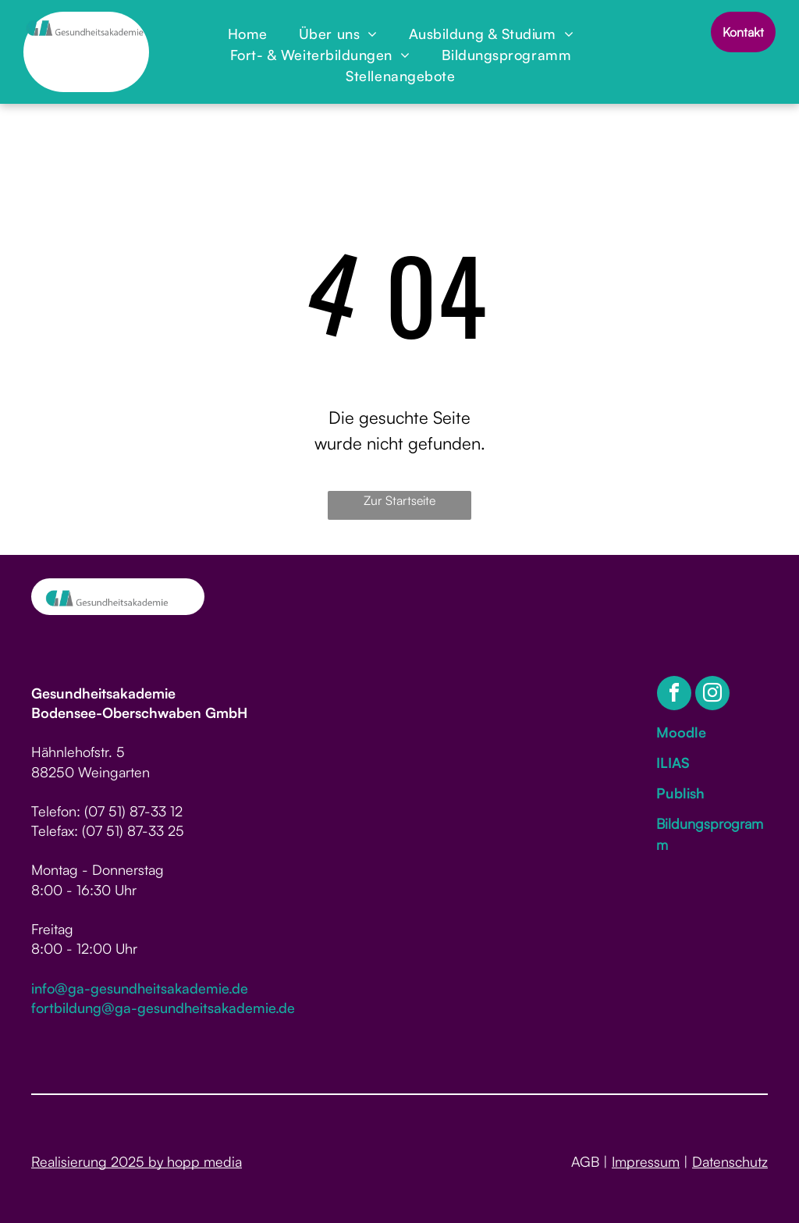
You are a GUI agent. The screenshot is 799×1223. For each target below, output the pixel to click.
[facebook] (674, 695)
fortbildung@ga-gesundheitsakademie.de (163, 1007)
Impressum (646, 1161)
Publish (680, 793)
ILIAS (673, 762)
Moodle (681, 732)
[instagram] (712, 695)
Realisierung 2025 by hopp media (136, 1161)
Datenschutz (730, 1161)
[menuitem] (247, 33)
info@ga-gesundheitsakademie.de (139, 988)
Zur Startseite (399, 500)
